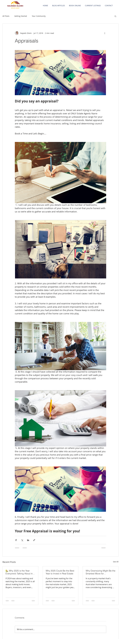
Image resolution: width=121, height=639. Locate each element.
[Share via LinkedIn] (28, 540)
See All (116, 561)
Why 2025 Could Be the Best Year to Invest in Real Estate (60, 572)
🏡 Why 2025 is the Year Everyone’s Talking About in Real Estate (19, 572)
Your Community (39, 16)
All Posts (5, 16)
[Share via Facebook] (16, 540)
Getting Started (20, 16)
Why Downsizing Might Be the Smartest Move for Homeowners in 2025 (100, 572)
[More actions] (104, 33)
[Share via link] (34, 540)
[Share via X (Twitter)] (22, 540)
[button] (115, 16)
